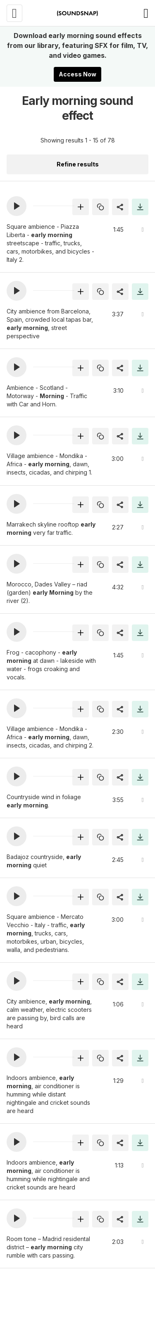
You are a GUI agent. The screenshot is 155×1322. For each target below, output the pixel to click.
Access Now (77, 74)
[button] (16, 206)
